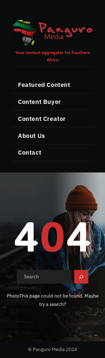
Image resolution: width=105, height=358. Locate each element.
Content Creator (42, 119)
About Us (31, 135)
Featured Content (44, 85)
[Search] (81, 277)
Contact (29, 152)
